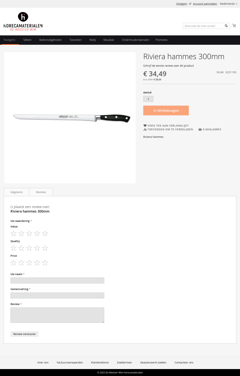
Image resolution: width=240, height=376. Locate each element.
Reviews (41, 192)
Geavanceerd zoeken (153, 362)
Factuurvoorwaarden (70, 362)
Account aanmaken (205, 3)
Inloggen (181, 3)
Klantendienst (100, 362)
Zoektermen (124, 362)
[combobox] (206, 26)
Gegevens (16, 192)
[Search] (226, 26)
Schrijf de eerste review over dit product (168, 65)
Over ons (43, 362)
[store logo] (23, 21)
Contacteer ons (184, 362)
